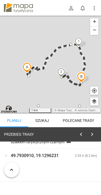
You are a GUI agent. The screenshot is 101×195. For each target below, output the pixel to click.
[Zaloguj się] (71, 8)
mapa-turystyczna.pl (18, 8)
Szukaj (42, 120)
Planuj (14, 120)
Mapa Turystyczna (70, 110)
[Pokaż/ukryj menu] (94, 8)
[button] (27, 67)
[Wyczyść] (93, 133)
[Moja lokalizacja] (94, 91)
